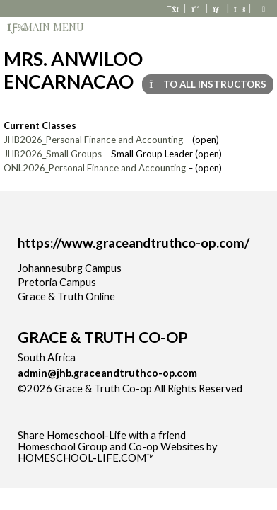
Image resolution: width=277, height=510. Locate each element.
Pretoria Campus (57, 282)
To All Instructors (207, 84)
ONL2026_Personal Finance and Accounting (95, 168)
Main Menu (45, 27)
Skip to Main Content (77, 400)
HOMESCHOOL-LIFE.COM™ (86, 458)
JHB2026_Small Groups (53, 153)
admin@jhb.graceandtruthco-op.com (107, 373)
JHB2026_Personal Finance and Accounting (93, 139)
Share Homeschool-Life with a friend (102, 435)
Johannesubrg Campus (70, 268)
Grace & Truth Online (66, 296)
